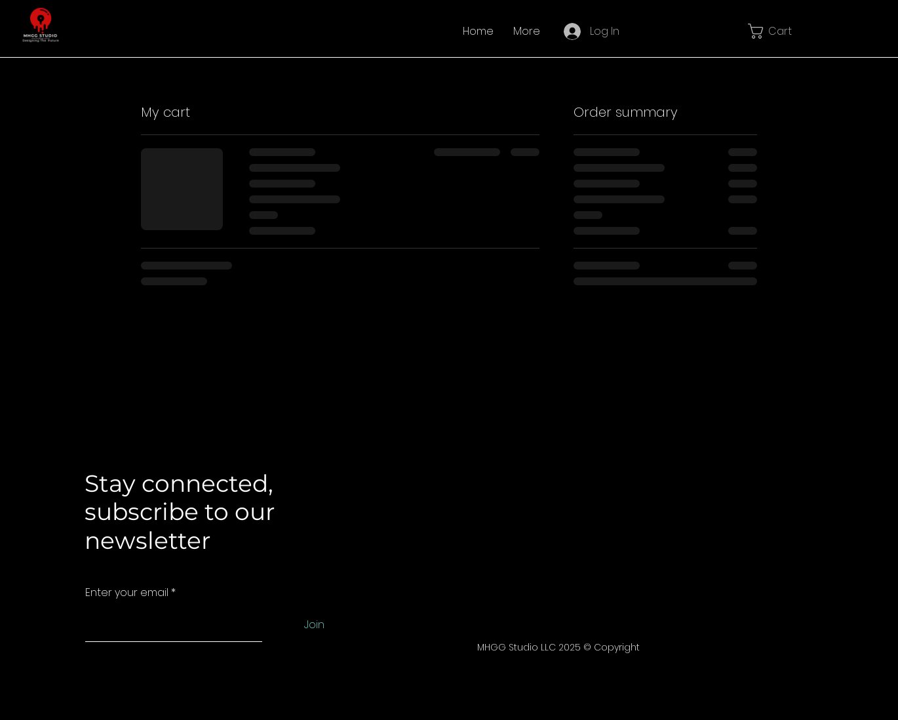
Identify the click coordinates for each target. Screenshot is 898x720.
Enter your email (126, 593)
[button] (778, 31)
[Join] (314, 625)
